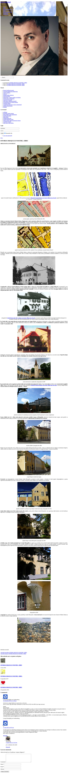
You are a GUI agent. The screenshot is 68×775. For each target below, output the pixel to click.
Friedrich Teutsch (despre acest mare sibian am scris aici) (44, 385)
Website (2, 770)
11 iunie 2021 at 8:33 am (8, 727)
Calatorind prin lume (7, 12)
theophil (5, 107)
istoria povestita (6, 96)
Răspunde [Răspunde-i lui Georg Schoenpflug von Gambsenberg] (5, 720)
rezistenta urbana (6, 103)
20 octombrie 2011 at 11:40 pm (9, 700)
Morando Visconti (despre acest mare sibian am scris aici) (43, 197)
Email (2, 768)
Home (4, 7)
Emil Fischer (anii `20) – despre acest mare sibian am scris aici (21, 318)
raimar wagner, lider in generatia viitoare (12, 120)
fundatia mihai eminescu (8, 95)
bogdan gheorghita (7, 115)
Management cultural (7, 9)
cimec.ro (5, 94)
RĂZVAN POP (6, 2)
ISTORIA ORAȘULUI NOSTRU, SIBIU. (11, 676)
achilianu (5, 112)
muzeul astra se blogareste (8, 98)
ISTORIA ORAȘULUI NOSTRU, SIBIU (14, 652)
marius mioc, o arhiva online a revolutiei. (12, 97)
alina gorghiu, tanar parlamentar (10, 114)
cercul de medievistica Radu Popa (10, 91)
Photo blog (5, 13)
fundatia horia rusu (7, 118)
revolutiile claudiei (7, 121)
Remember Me (8, 133)
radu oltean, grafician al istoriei (9, 101)
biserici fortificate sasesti (8, 90)
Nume (2, 765)
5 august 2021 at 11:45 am (11, 742)
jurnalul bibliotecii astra (8, 119)
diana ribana (5, 117)
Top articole (5, 14)
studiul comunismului (7, 105)
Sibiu (4, 8)
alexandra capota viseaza (8, 113)
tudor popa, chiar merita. (8, 123)
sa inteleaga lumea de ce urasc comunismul (12, 104)
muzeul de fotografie (7, 99)
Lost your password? (7, 135)
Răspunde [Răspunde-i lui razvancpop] (8, 747)
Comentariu (3, 763)
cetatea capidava (6, 92)
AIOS (4, 10)
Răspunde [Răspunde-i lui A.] (5, 735)
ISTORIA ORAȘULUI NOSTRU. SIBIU (18, 82)
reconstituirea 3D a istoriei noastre (10, 102)
